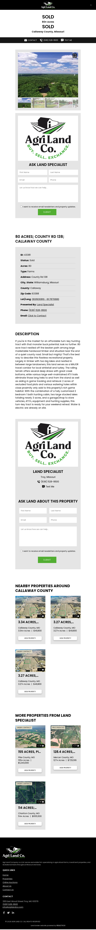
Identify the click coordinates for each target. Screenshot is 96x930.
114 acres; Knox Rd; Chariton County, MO (28, 808)
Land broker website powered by (48, 926)
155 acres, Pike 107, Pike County (30, 752)
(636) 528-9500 (38, 309)
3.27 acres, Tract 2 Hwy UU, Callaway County (65, 623)
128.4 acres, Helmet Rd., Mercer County (63, 752)
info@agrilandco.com (13, 907)
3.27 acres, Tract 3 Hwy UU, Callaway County (30, 676)
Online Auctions (10, 883)
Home (6, 875)
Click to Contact (37, 315)
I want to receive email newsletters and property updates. (49, 206)
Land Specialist (45, 304)
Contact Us (8, 890)
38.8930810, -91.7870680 (45, 298)
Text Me (48, 486)
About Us (7, 886)
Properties (7, 879)
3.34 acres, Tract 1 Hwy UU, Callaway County (30, 623)
